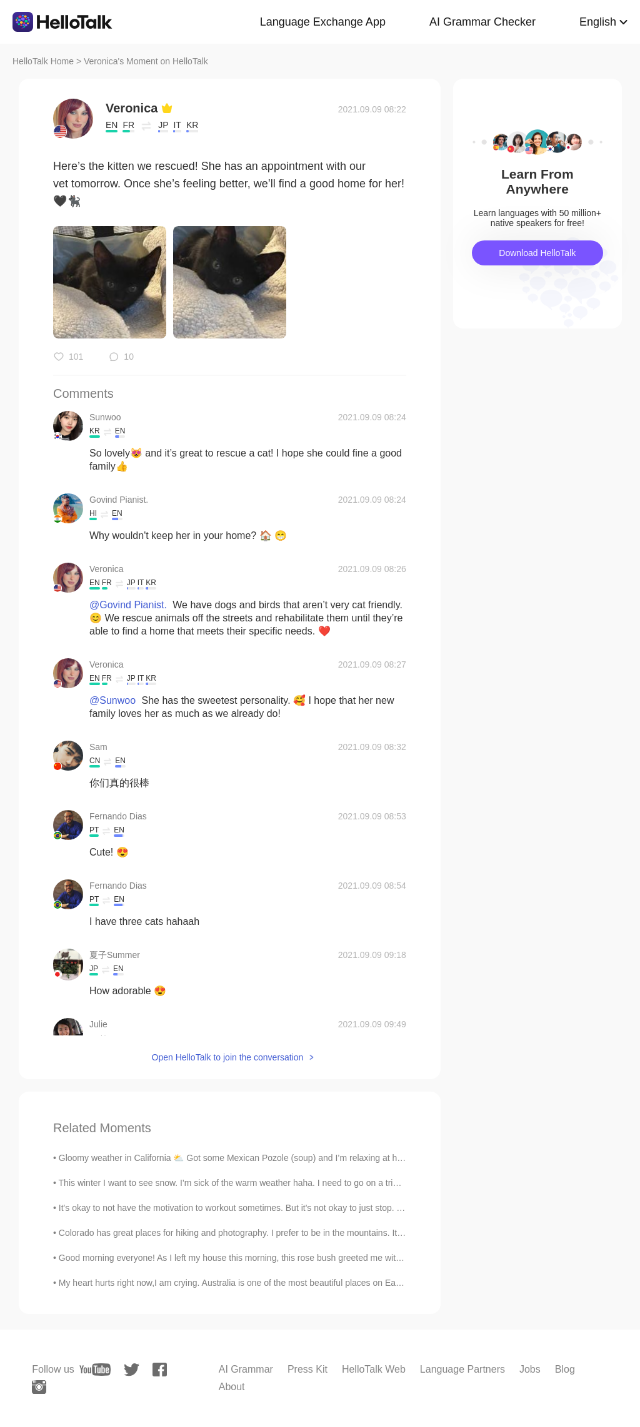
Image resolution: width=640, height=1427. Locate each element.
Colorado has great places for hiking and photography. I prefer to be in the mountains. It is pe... (242, 1233)
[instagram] (39, 1387)
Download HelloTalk (537, 253)
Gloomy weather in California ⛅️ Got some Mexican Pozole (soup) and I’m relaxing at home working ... (257, 1158)
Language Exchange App (323, 22)
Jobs (530, 1369)
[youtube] (95, 1369)
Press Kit (308, 1369)
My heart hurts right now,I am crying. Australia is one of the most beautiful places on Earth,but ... (245, 1283)
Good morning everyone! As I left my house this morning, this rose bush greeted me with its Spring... (253, 1258)
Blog (565, 1369)
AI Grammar (246, 1369)
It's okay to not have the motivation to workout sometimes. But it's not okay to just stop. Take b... (244, 1208)
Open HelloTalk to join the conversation (228, 1057)
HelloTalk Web (374, 1369)
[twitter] (131, 1369)
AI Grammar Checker (482, 22)
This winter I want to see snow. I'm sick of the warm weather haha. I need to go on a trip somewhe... (252, 1183)
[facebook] (159, 1369)
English (597, 22)
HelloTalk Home (43, 61)
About (232, 1386)
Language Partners (462, 1369)
